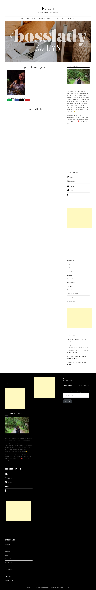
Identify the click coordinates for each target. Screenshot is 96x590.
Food (68, 267)
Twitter (70, 190)
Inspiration (70, 271)
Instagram (71, 181)
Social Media (70, 290)
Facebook (70, 194)
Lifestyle (69, 275)
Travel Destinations (72, 293)
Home (22, 18)
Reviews (69, 286)
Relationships (71, 282)
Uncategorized (71, 301)
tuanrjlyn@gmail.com (68, 380)
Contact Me (71, 18)
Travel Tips (70, 297)
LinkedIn (70, 177)
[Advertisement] (79, 218)
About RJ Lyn (59, 18)
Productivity (70, 279)
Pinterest (70, 185)
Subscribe (67, 401)
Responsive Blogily (55, 587)
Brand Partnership (45, 18)
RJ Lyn (48, 8)
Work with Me (31, 18)
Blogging (69, 264)
